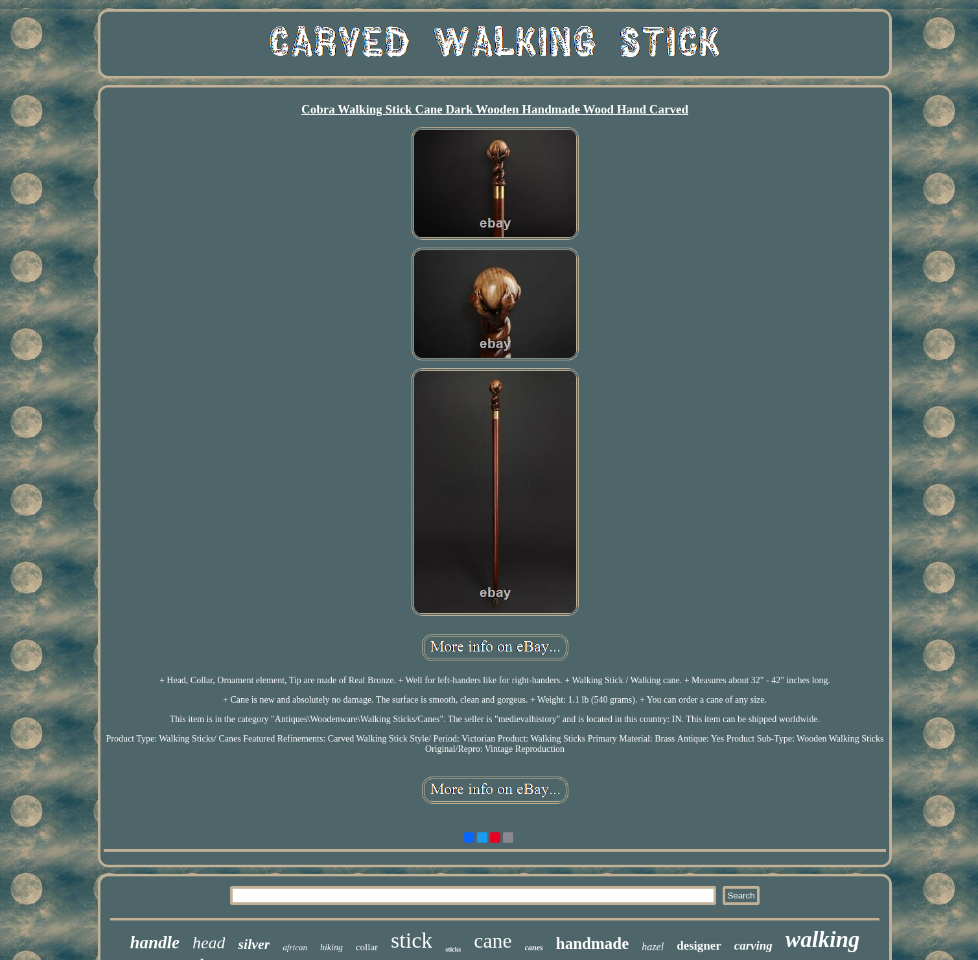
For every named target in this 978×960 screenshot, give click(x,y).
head (209, 942)
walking (823, 939)
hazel (653, 946)
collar (367, 947)
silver (254, 944)
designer (699, 945)
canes (534, 947)
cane (493, 940)
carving (753, 945)
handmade (592, 943)
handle (155, 942)
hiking (331, 947)
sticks (453, 949)
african (295, 947)
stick (411, 940)
